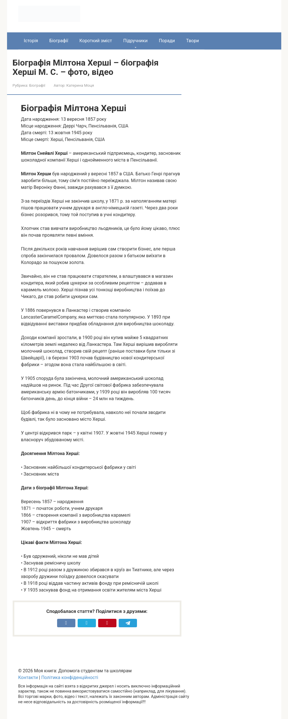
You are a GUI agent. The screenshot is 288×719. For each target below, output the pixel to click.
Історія (31, 40)
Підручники (135, 40)
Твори (192, 40)
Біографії (58, 40)
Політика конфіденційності (69, 677)
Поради (167, 40)
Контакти (28, 677)
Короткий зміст (95, 40)
